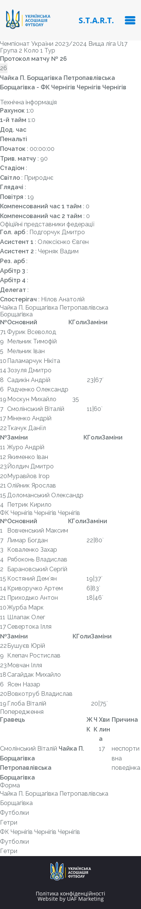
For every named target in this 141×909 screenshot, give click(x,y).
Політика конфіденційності (70, 893)
